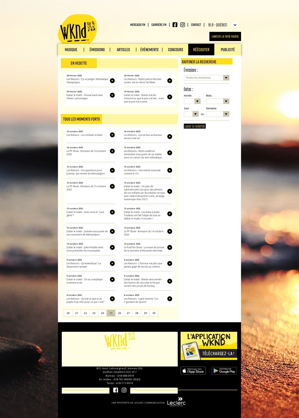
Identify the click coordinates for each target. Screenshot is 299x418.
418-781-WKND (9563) (126, 379)
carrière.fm (158, 25)
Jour (186, 108)
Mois (209, 95)
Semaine (211, 108)
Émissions (97, 49)
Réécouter (201, 49)
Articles (123, 49)
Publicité (228, 49)
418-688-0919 (125, 375)
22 (85, 313)
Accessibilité (119, 360)
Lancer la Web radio (225, 36)
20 (68, 313)
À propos (162, 356)
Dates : (188, 89)
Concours (175, 49)
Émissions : (191, 70)
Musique (71, 49)
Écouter (112, 80)
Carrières (94, 356)
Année (187, 95)
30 (153, 313)
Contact (196, 25)
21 (76, 313)
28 (136, 313)
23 (93, 313)
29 (145, 313)
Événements (149, 49)
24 (102, 313)
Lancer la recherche (195, 126)
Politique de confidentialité (128, 356)
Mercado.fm (137, 25)
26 (119, 313)
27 (128, 313)
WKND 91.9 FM (77, 31)
